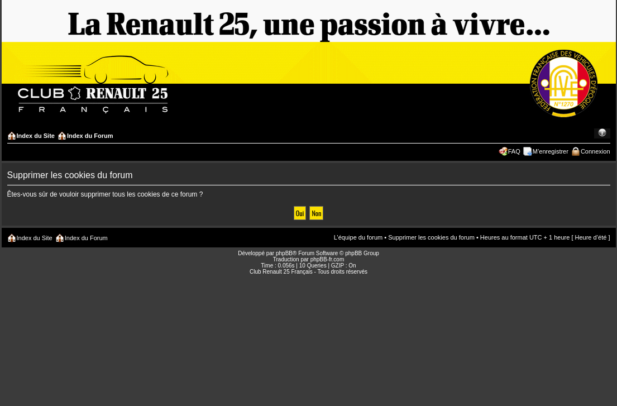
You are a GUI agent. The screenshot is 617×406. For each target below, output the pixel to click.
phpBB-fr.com (327, 259)
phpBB (284, 253)
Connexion (595, 151)
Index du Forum (90, 135)
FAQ (514, 151)
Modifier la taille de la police (602, 133)
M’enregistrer (550, 151)
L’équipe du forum (358, 237)
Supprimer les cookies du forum (431, 237)
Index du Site (36, 135)
